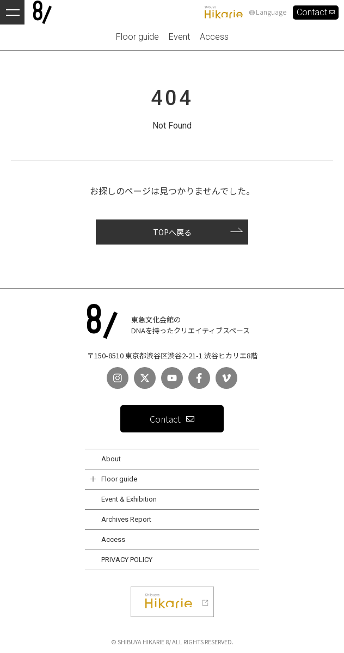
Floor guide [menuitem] (137, 37)
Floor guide (119, 479)
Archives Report (126, 519)
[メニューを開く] (12, 12)
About (111, 459)
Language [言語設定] (267, 12)
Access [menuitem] (214, 37)
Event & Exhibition (129, 499)
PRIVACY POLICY (126, 560)
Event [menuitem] (179, 37)
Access (113, 539)
